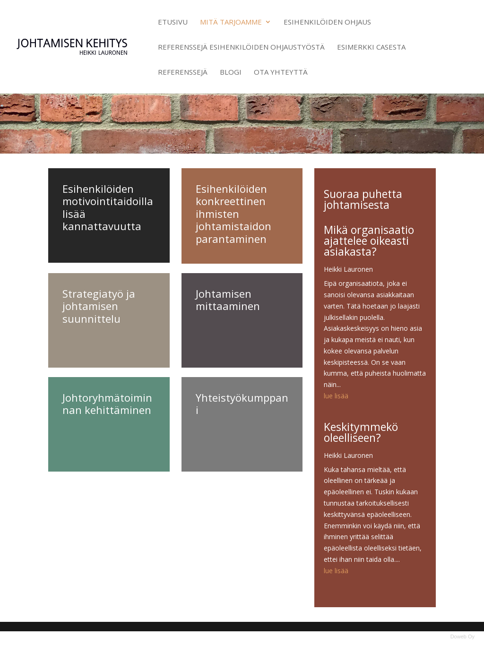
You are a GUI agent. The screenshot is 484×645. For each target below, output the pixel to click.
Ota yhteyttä (281, 73)
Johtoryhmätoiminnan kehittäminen (107, 403)
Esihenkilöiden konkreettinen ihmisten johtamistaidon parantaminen (233, 213)
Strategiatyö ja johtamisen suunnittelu (98, 306)
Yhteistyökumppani (242, 403)
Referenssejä (182, 73)
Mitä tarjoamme (231, 22)
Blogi (231, 73)
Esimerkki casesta (371, 47)
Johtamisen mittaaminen (228, 299)
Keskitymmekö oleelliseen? (361, 432)
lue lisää (336, 395)
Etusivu (173, 22)
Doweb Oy (462, 636)
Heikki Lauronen (348, 269)
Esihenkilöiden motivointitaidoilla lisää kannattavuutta (107, 207)
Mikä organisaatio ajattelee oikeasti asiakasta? (369, 240)
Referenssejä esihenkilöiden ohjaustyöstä (241, 47)
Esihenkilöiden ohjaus (327, 22)
